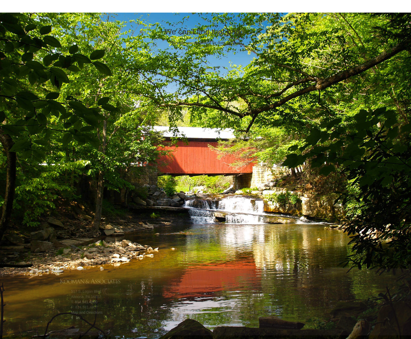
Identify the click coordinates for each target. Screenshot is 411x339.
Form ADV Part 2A (174, 293)
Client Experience (169, 8)
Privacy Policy (199, 293)
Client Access (302, 8)
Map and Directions (87, 312)
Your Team (121, 8)
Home (205, 52)
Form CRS (151, 293)
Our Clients (219, 8)
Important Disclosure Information (232, 293)
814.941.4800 (86, 301)
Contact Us (258, 8)
